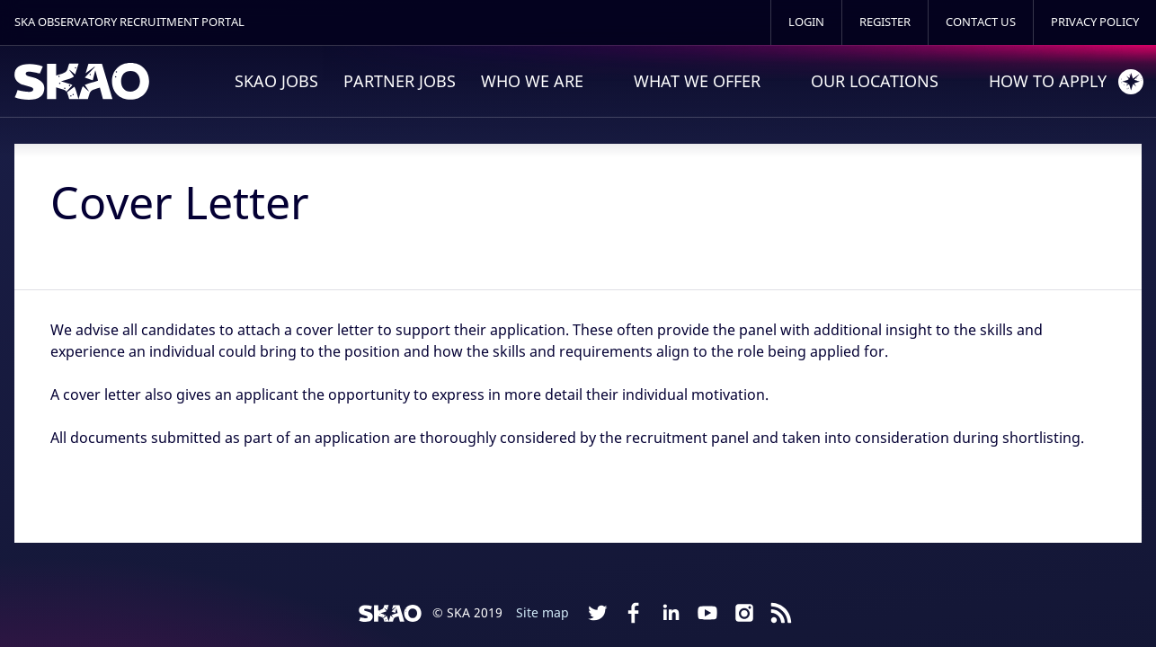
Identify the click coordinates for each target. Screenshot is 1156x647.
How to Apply (1048, 81)
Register (885, 22)
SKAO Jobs (276, 81)
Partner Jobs (399, 81)
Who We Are (532, 81)
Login (806, 22)
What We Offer (697, 81)
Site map (542, 612)
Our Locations (874, 81)
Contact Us (981, 22)
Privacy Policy (1095, 22)
